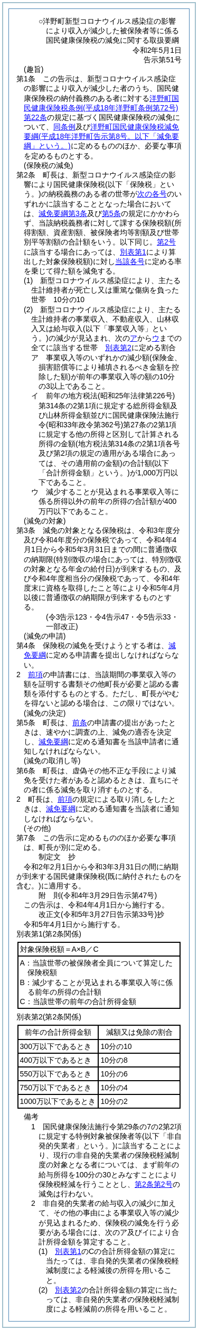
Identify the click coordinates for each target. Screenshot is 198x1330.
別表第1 (68, 1251)
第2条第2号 (154, 1184)
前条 (79, 722)
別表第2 (118, 347)
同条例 (64, 127)
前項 (35, 674)
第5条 (111, 213)
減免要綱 (53, 741)
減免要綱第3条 (63, 213)
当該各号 (130, 261)
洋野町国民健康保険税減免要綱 (101, 136)
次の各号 (152, 194)
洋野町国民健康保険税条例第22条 (101, 107)
